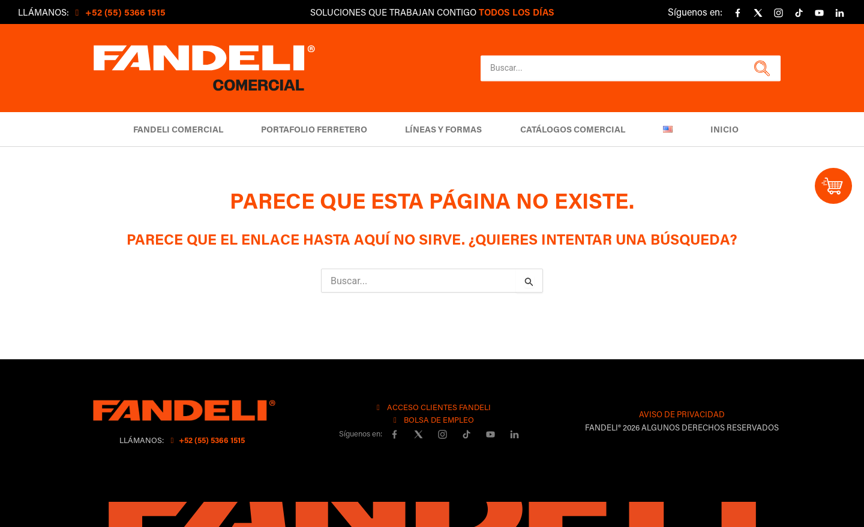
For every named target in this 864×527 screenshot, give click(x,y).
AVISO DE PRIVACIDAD (682, 414)
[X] (757, 13)
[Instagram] (778, 13)
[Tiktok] (798, 13)
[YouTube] (819, 13)
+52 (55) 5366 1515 (206, 440)
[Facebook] (737, 13)
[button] (760, 68)
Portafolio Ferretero (322, 129)
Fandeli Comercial (191, 129)
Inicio (712, 129)
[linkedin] (839, 13)
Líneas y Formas (446, 129)
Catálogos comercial (569, 129)
